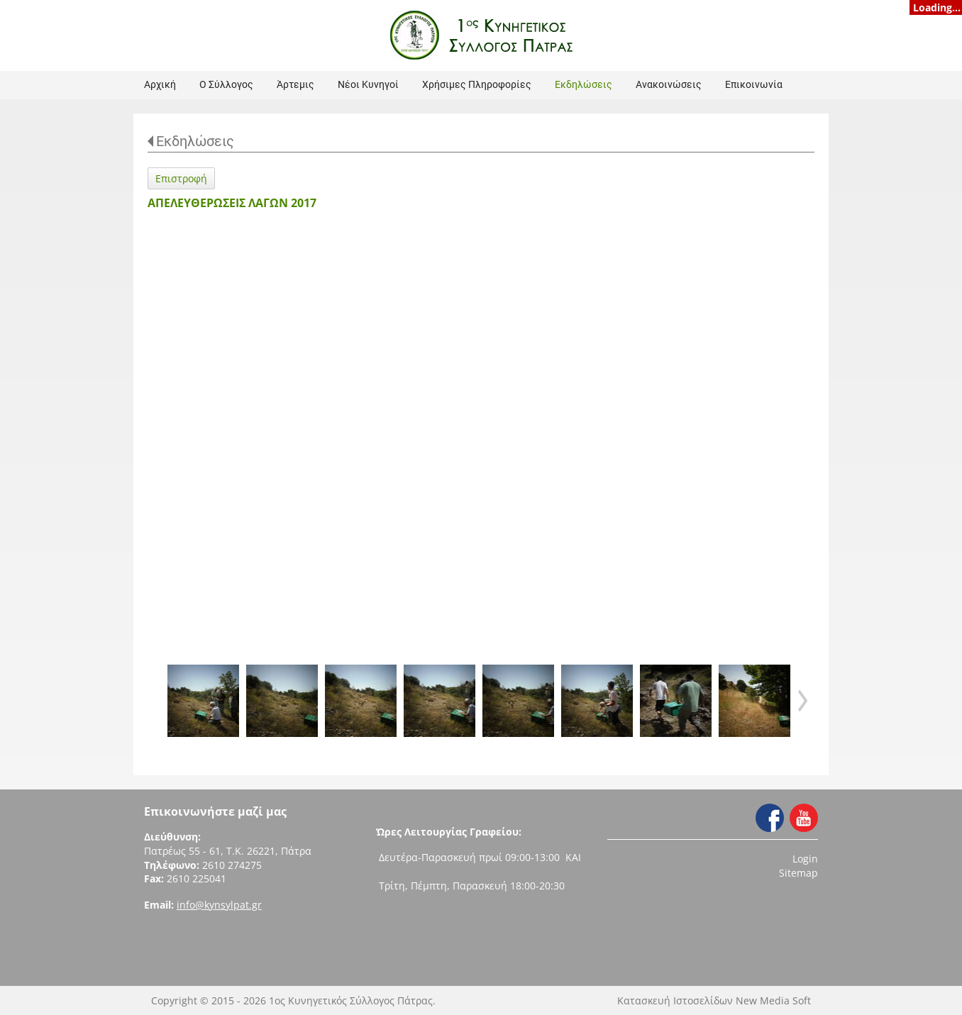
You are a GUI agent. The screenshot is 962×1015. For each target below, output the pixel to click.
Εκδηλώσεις (195, 141)
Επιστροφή (181, 178)
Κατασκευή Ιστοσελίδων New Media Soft (714, 1000)
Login (805, 858)
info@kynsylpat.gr (219, 904)
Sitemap (798, 873)
